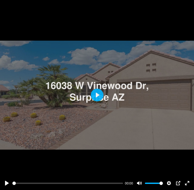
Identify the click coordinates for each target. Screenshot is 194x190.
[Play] (7, 183)
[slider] (67, 183)
